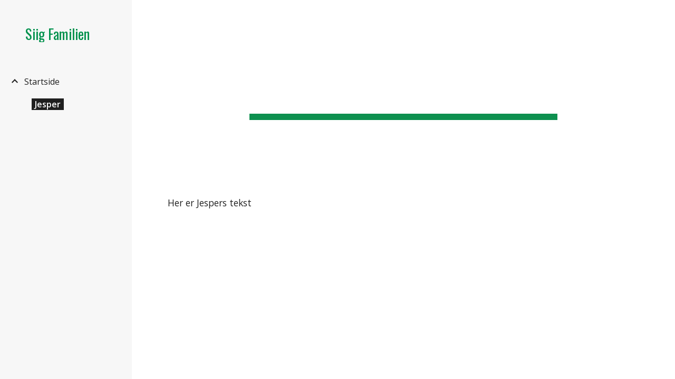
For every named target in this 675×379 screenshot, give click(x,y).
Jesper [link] (48, 104)
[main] (403, 89)
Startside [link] (42, 81)
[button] (662, 14)
